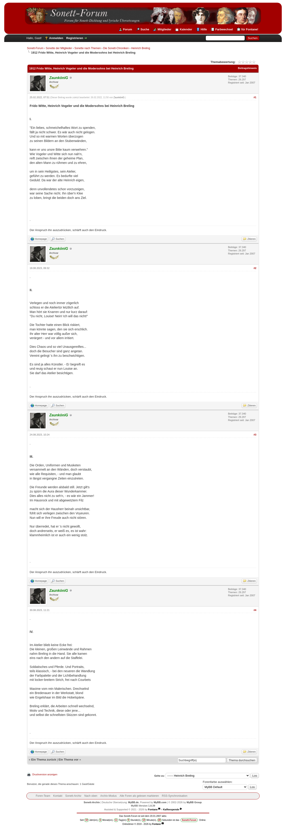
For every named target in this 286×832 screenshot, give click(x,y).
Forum (127, 29)
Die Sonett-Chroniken (116, 48)
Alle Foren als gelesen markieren (139, 795)
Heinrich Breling (140, 48)
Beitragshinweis (247, 68)
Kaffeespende (171, 809)
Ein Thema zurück (43, 759)
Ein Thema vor (69, 759)
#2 (255, 268)
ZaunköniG (119, 97)
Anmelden (56, 38)
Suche (145, 29)
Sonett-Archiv (73, 795)
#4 (255, 610)
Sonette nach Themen (87, 48)
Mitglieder (164, 29)
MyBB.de (133, 802)
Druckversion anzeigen (44, 774)
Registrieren (74, 38)
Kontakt (57, 795)
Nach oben (90, 795)
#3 (255, 434)
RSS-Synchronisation (174, 795)
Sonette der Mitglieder (59, 48)
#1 (255, 97)
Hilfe (204, 29)
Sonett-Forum (35, 48)
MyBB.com (160, 802)
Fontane (153, 809)
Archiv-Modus (108, 795)
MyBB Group (194, 802)
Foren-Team (43, 795)
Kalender (186, 29)
